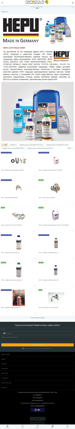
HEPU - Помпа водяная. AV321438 (9, 197)
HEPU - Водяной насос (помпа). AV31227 (48, 307)
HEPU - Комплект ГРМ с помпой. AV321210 (11, 225)
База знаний (37, 373)
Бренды (37, 359)
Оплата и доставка (37, 382)
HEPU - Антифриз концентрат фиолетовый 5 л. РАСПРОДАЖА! (54, 225)
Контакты (37, 387)
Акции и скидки (37, 354)
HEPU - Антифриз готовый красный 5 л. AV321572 (51, 170)
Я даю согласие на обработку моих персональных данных (38, 348)
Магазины (37, 363)
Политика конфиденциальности (37, 424)
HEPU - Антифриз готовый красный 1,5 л (11, 307)
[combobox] (4, 333)
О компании (37, 368)
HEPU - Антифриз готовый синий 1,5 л (10, 252)
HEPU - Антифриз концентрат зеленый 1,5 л (11, 280)
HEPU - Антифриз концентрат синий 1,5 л (49, 280)
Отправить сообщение (37, 345)
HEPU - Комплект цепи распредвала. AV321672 (12, 170)
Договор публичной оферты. (37, 421)
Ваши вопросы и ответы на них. (37, 422)
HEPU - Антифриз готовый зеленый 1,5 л (48, 252)
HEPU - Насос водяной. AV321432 (47, 197)
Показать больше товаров (38, 317)
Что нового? (37, 378)
